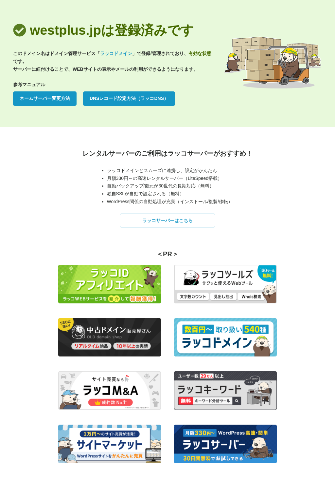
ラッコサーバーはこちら (167, 220)
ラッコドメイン (116, 53)
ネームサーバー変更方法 (45, 98)
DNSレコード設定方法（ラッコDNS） (129, 98)
